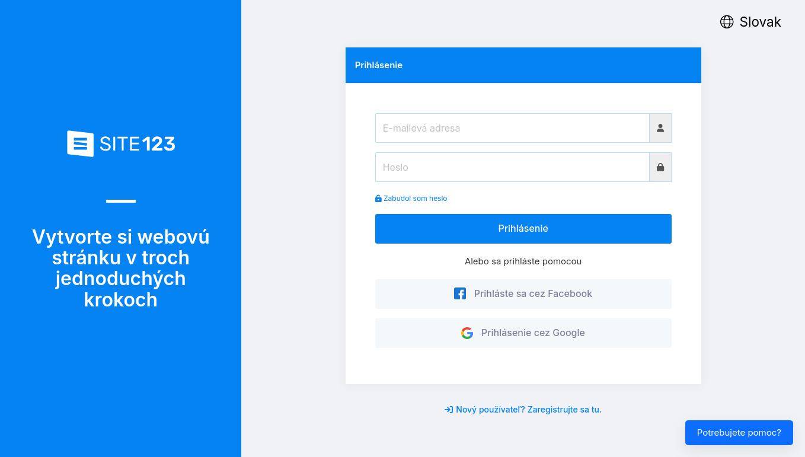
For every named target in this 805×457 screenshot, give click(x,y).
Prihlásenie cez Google (522, 332)
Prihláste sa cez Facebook (523, 293)
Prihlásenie (523, 228)
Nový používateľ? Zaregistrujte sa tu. (523, 409)
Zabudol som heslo (411, 198)
